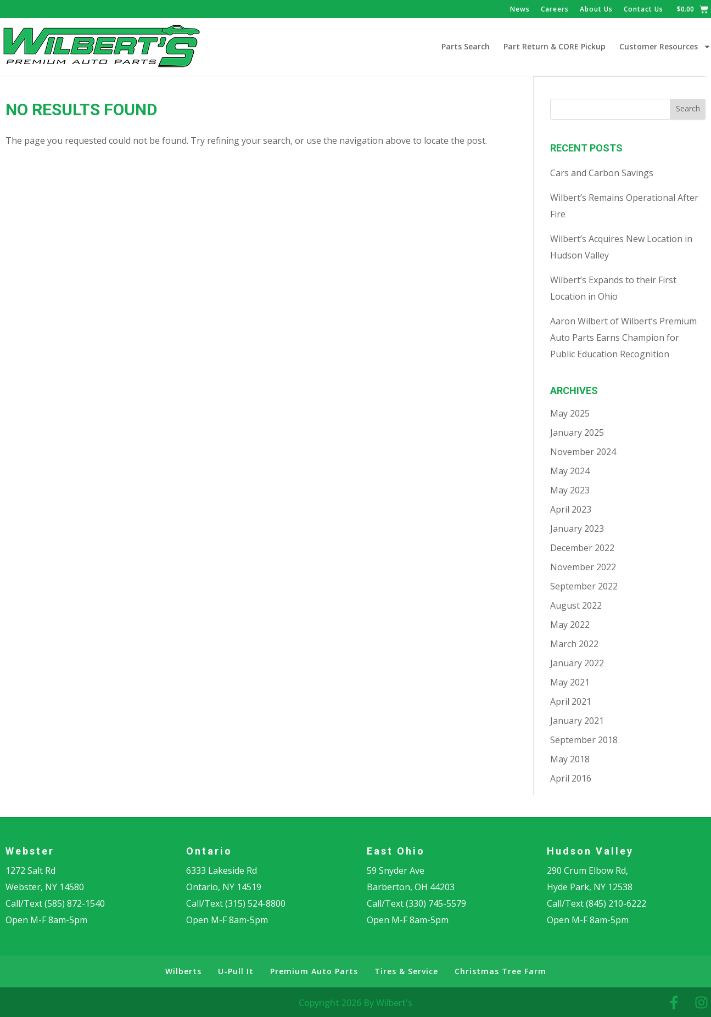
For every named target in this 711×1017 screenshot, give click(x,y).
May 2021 (570, 682)
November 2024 (583, 451)
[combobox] (610, 108)
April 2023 (570, 509)
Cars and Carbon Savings (601, 172)
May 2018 (570, 758)
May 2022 (570, 624)
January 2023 (577, 528)
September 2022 (584, 586)
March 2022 (574, 643)
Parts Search (465, 46)
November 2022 (583, 566)
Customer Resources (665, 46)
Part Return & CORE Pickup (554, 46)
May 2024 (570, 470)
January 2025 (577, 432)
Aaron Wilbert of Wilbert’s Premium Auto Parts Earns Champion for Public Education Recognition (623, 336)
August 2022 (576, 605)
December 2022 (582, 547)
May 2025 (570, 413)
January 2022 (577, 662)
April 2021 (570, 701)
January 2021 (577, 720)
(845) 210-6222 (616, 903)
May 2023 (570, 490)
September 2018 (584, 739)
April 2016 (570, 778)
